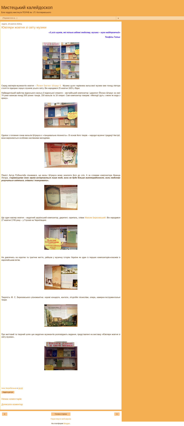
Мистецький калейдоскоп (27, 7)
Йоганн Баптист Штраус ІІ (48, 86)
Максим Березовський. (96, 218)
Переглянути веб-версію (61, 419)
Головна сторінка (61, 414)
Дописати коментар (12, 404)
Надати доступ (8, 392)
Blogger (67, 423)
